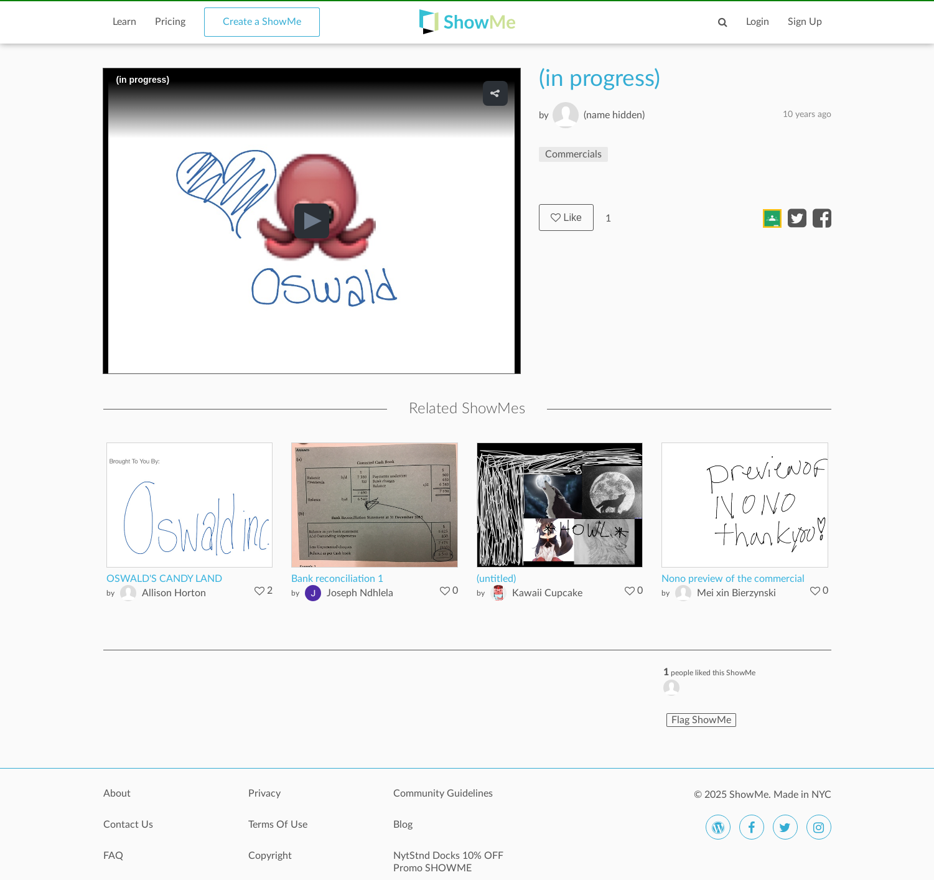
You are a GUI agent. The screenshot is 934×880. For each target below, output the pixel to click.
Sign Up (805, 22)
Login (757, 22)
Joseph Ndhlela (360, 593)
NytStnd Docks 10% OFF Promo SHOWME (448, 862)
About (117, 793)
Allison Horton (174, 593)
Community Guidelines (443, 793)
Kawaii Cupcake (547, 593)
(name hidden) (614, 115)
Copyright (270, 856)
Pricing (170, 22)
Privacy (264, 793)
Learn (124, 22)
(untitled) (496, 579)
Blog (403, 825)
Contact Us (128, 825)
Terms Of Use (277, 825)
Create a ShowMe (262, 22)
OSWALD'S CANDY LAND (164, 579)
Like (566, 217)
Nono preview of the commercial (733, 579)
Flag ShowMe (701, 720)
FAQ (113, 856)
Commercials (573, 154)
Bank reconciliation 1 (337, 579)
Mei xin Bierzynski (736, 593)
